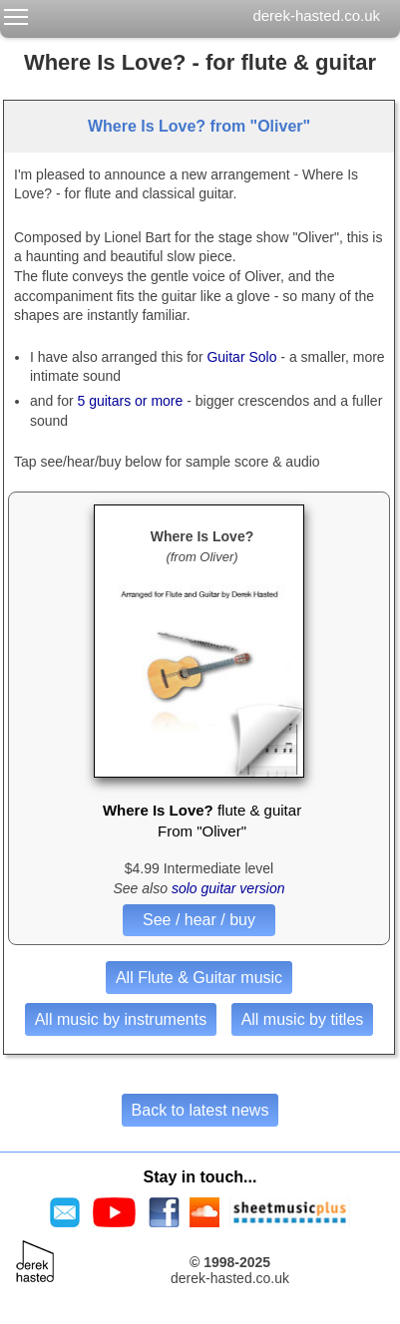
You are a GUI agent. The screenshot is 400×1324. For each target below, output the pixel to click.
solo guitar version (228, 888)
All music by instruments (121, 1019)
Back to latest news (200, 1110)
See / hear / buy (199, 919)
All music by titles (302, 1019)
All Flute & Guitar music (199, 977)
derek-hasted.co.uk (316, 15)
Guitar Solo (241, 357)
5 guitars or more (130, 401)
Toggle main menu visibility (17, 12)
